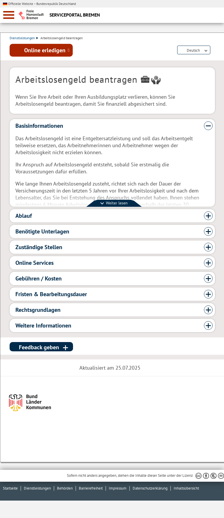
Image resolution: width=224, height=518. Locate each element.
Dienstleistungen (24, 38)
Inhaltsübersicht (186, 488)
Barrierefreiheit (91, 488)
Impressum (118, 488)
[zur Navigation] (8, 15)
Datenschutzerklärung (150, 488)
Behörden (65, 488)
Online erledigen (44, 50)
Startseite (10, 488)
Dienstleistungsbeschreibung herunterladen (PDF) (214, 50)
